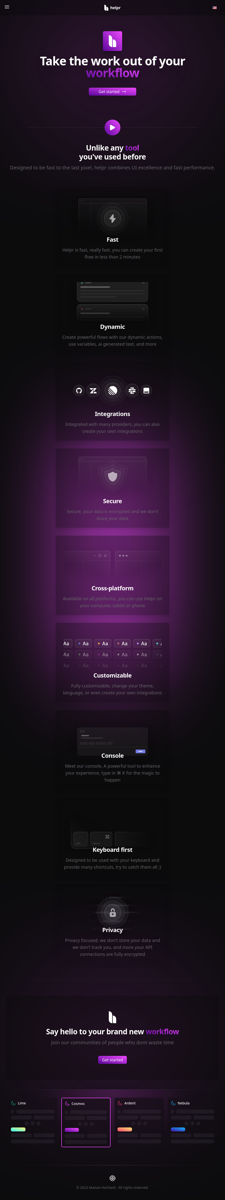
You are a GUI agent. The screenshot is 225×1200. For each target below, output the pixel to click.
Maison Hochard (102, 1187)
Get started (112, 91)
